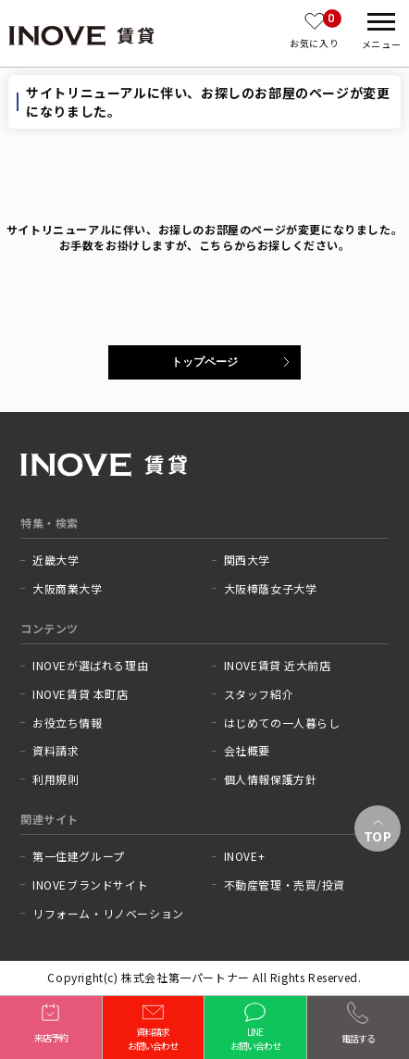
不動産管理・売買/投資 (285, 885)
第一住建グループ (78, 856)
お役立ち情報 (67, 723)
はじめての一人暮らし (282, 723)
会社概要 (247, 750)
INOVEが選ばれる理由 (90, 665)
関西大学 (247, 560)
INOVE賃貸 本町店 (80, 694)
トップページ (204, 361)
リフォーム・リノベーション (108, 913)
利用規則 (55, 779)
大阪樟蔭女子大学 (270, 588)
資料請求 (55, 750)
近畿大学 (55, 560)
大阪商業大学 (67, 588)
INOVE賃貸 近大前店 (277, 665)
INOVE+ (245, 856)
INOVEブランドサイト (90, 885)
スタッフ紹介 (259, 694)
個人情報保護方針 (270, 779)
